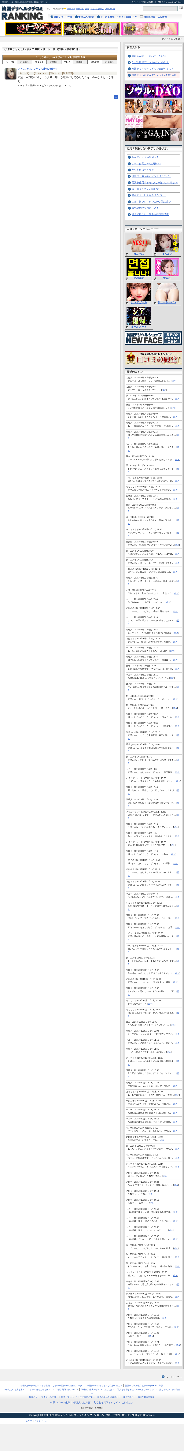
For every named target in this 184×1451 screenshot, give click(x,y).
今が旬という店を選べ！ (145, 157)
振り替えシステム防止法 (145, 189)
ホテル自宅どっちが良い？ (146, 163)
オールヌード (139, 326)
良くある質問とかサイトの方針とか (119, 17)
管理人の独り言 (86, 17)
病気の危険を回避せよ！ (145, 207)
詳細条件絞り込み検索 (155, 17)
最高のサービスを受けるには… (149, 195)
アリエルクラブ (97, 9)
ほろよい (167, 253)
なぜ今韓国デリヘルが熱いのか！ (150, 62)
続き (174, 381)
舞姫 (87, 9)
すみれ (167, 278)
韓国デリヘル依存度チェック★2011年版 (154, 75)
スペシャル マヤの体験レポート (38, 68)
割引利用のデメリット (144, 169)
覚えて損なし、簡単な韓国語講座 (150, 214)
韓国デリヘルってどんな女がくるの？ (153, 68)
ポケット (80, 9)
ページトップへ (173, 1377)
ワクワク (29, 1421)
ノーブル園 (110, 9)
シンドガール (139, 302)
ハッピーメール (41, 1421)
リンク (135, 2)
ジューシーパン (167, 302)
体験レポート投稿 (63, 17)
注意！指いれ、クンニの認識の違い (151, 201)
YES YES (138, 253)
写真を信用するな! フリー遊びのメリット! (155, 182)
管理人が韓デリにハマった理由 (149, 55)
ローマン (71, 9)
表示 (173, 408)
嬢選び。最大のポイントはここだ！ (151, 176)
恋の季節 (139, 278)
